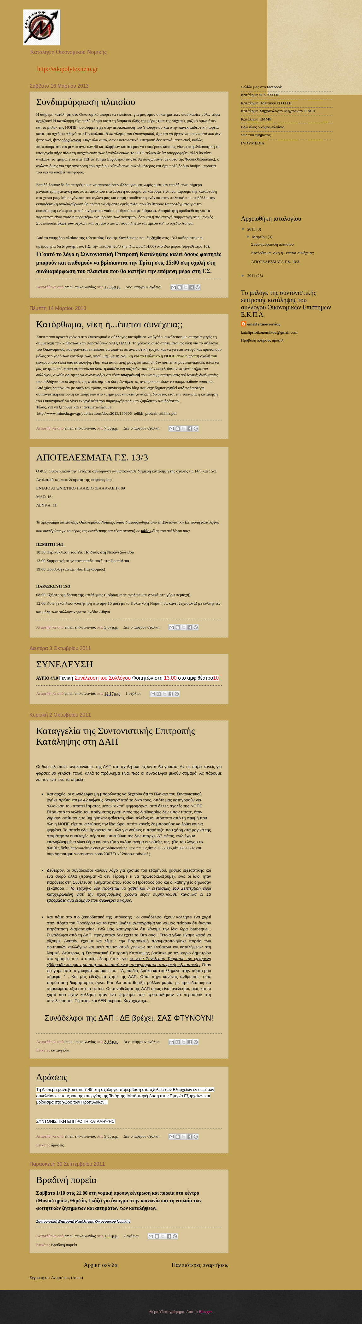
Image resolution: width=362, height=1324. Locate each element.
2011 (251, 275)
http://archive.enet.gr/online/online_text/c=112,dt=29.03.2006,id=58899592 (132, 848)
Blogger (205, 1311)
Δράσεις (52, 1077)
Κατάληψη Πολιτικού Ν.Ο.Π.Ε (266, 103)
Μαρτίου (260, 237)
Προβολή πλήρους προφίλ (262, 340)
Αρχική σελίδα (100, 1265)
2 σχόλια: (131, 1236)
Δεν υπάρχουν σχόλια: (144, 287)
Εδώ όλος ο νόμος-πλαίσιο (263, 127)
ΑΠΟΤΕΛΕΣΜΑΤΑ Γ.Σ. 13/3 (92, 457)
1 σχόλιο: (134, 693)
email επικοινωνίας (264, 324)
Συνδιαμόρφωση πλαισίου (85, 102)
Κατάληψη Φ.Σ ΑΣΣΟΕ (260, 95)
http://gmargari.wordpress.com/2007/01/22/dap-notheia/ (97, 854)
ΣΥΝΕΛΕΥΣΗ (64, 664)
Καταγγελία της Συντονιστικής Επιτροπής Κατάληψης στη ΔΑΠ (115, 736)
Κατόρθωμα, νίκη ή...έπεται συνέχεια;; (109, 324)
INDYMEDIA (252, 143)
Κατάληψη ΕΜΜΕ (256, 119)
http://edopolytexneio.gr (67, 68)
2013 (251, 229)
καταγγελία (60, 1050)
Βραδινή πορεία (66, 1180)
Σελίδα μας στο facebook (261, 87)
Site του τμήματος (256, 135)
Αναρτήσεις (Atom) (67, 1277)
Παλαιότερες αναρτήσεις (200, 1265)
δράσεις (57, 1145)
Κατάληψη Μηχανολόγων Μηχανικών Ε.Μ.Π (278, 111)
